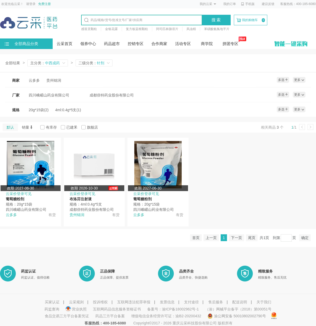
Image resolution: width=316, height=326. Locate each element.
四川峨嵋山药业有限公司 (49, 95)
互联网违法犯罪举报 (133, 302)
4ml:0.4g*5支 (68, 110)
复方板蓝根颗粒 (137, 29)
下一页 (236, 238)
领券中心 (88, 43)
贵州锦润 (53, 80)
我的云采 (206, 4)
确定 (305, 238)
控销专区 (136, 43)
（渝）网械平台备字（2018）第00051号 (238, 309)
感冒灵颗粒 (89, 29)
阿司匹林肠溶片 (167, 29)
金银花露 (111, 29)
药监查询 (52, 309)
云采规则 (76, 302)
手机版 (248, 4)
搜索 (216, 20)
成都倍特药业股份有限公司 (112, 95)
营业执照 (77, 309)
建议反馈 (268, 4)
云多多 (34, 80)
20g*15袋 (39, 110)
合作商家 (159, 43)
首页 (196, 238)
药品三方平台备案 (110, 316)
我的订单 (229, 4)
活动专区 (183, 43)
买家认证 (52, 302)
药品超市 (112, 43)
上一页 (211, 238)
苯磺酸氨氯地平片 (216, 29)
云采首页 (64, 43)
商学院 (207, 43)
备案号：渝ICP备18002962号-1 (173, 309)
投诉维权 (100, 302)
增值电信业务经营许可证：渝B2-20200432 (166, 316)
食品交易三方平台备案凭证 (67, 316)
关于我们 (263, 302)
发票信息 (167, 302)
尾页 (251, 238)
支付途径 (191, 302)
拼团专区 (230, 43)
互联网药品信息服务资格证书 (117, 309)
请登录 (31, 4)
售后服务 (215, 302)
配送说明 (239, 302)
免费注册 (44, 4)
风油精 (191, 29)
